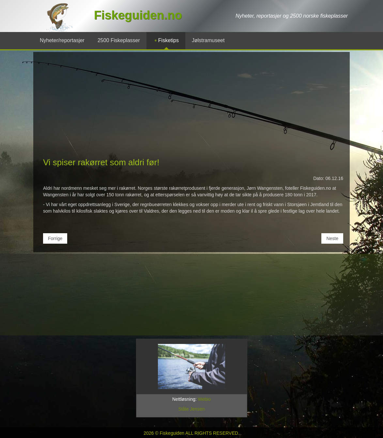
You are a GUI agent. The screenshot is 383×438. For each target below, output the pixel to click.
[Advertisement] (191, 107)
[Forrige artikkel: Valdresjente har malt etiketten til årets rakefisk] (55, 238)
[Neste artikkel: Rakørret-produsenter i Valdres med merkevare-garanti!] (332, 238)
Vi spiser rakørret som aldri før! (101, 162)
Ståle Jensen (191, 409)
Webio (204, 399)
